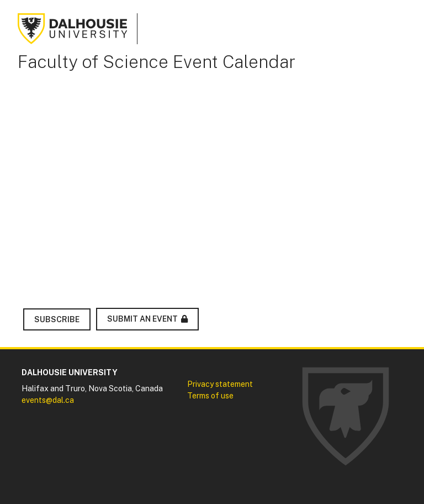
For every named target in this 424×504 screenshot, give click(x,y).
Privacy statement (220, 384)
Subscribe (57, 319)
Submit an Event (142, 318)
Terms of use (210, 395)
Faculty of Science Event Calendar (156, 61)
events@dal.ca (48, 400)
